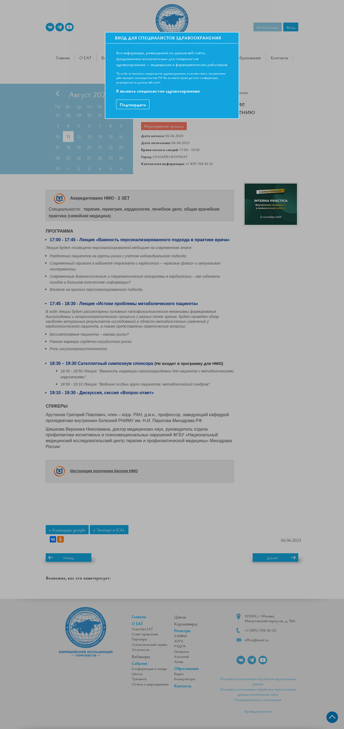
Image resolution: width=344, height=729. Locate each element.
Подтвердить (133, 105)
